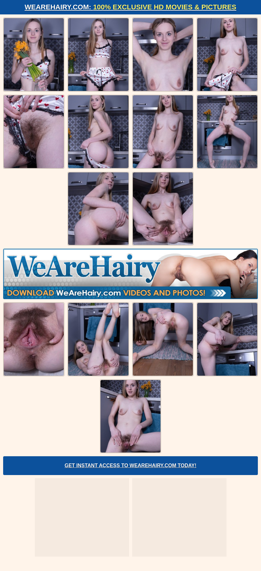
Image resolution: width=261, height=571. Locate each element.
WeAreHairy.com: (131, 7)
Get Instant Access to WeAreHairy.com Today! (131, 465)
